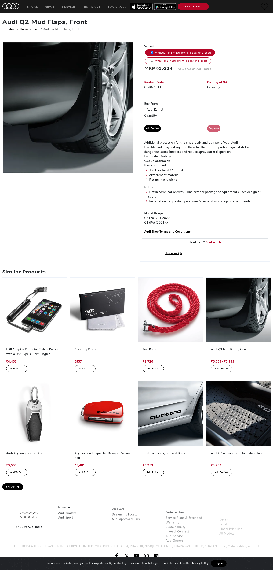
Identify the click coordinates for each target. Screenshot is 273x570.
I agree (219, 563)
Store (32, 6)
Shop (12, 29)
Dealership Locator (125, 531)
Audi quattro (67, 524)
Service (68, 6)
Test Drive (91, 6)
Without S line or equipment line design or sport (181, 52)
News (50, 6)
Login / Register (193, 6)
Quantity (150, 115)
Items (24, 29)
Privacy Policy (200, 563)
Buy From (151, 103)
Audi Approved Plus (126, 536)
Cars (36, 29)
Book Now (116, 6)
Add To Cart (152, 128)
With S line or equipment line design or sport (179, 60)
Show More (12, 486)
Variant (149, 46)
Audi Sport (65, 529)
